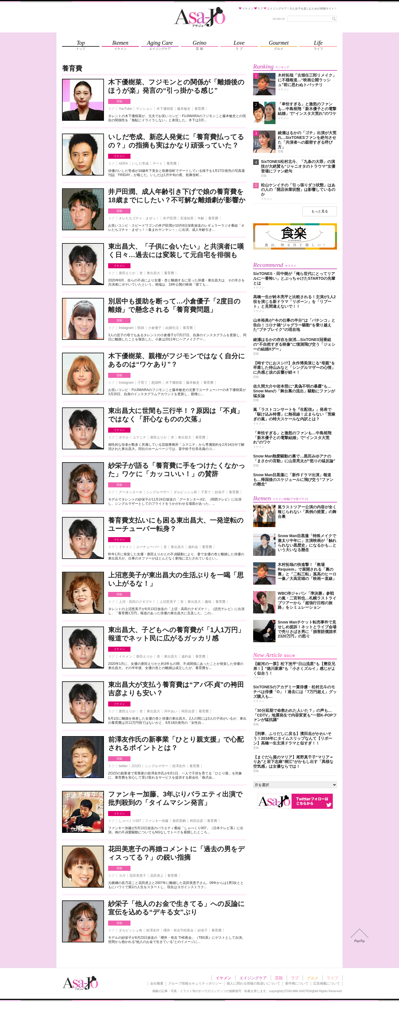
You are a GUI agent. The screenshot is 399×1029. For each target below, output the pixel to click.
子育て (142, 383)
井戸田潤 (169, 218)
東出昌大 (153, 273)
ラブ (295, 978)
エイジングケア (253, 978)
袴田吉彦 (188, 711)
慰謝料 (156, 383)
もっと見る (319, 211)
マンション (144, 109)
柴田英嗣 (179, 821)
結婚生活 (172, 328)
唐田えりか (127, 273)
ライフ (332, 978)
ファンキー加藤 (156, 821)
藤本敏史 (184, 109)
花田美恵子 (137, 876)
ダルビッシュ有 (185, 492)
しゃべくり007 (130, 821)
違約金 (193, 547)
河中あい (170, 711)
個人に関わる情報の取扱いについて (253, 983)
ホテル (124, 437)
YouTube (125, 109)
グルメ (313, 978)
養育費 (199, 109)
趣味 (208, 602)
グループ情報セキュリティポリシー (195, 983)
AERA (123, 163)
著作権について (296, 983)
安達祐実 (187, 218)
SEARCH (279, 18)
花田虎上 (156, 876)
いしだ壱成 (140, 163)
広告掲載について (326, 983)
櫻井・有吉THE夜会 (178, 930)
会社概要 (156, 983)
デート (158, 163)
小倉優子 (155, 328)
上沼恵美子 (168, 602)
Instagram (126, 328)
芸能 (119, 101)
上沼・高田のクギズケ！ (137, 602)
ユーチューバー (148, 547)
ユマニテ (139, 437)
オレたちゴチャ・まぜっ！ (139, 218)
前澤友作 (179, 766)
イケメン (119, 156)
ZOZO (136, 766)
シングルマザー (158, 492)
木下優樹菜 (164, 109)
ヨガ (122, 876)
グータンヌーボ (130, 492)
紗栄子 (220, 492)
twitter (123, 766)
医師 (140, 328)
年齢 (201, 218)
